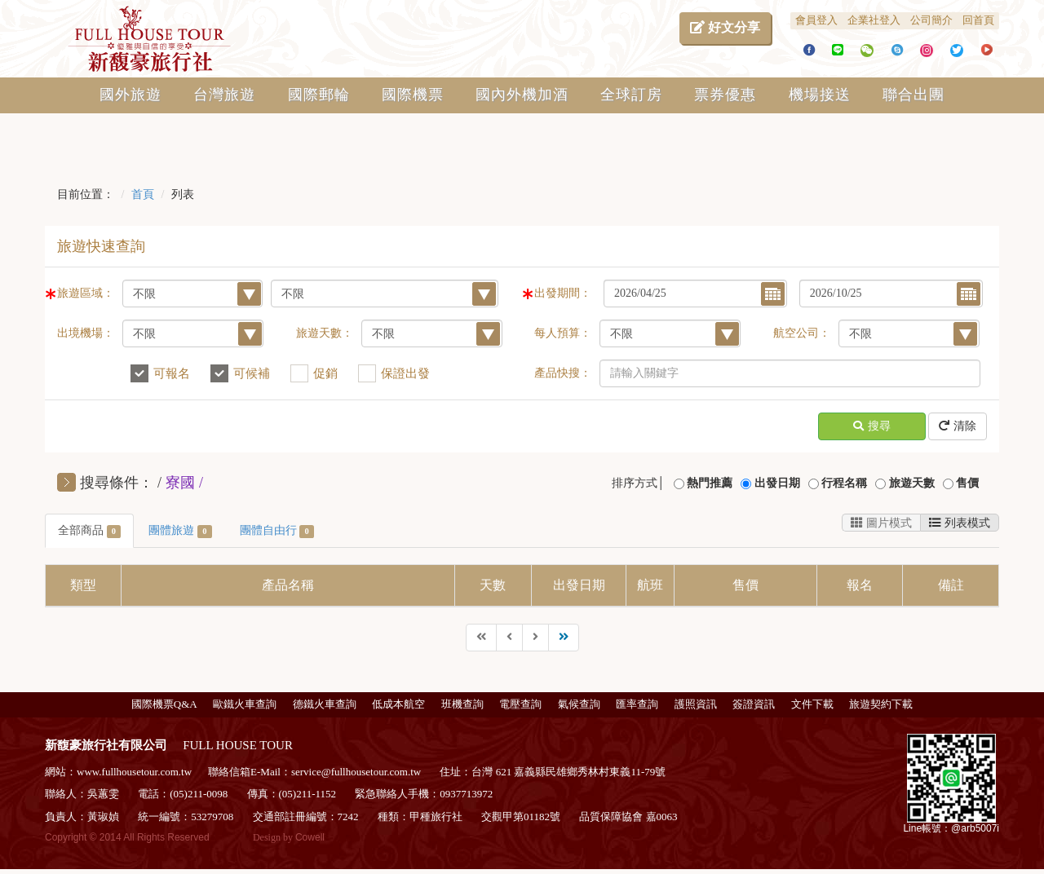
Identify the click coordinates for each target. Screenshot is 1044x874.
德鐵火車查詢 (324, 704)
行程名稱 (844, 483)
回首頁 (978, 20)
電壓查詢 (520, 704)
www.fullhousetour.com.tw (134, 772)
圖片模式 (881, 522)
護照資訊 (696, 704)
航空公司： (801, 333)
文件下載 (812, 704)
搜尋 (872, 427)
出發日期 (777, 483)
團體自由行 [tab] (277, 531)
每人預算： (562, 333)
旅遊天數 (912, 483)
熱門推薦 (709, 483)
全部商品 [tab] (89, 531)
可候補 (251, 373)
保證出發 (405, 373)
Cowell (310, 837)
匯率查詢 (637, 704)
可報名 (171, 373)
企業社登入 (873, 20)
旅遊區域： (85, 293)
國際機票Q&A (164, 704)
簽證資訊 (753, 704)
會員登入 (816, 20)
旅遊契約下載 (881, 704)
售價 (967, 483)
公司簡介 (931, 20)
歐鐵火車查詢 (244, 704)
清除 (957, 427)
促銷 (325, 373)
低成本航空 (398, 704)
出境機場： (85, 333)
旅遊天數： (324, 333)
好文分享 (725, 27)
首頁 (142, 194)
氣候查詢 (579, 704)
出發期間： (562, 293)
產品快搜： (562, 373)
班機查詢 (462, 704)
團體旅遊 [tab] (179, 531)
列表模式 (959, 522)
